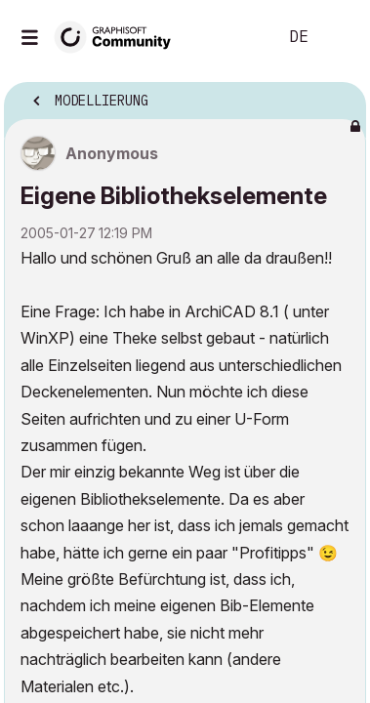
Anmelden (338, 37)
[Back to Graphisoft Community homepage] (119, 35)
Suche (232, 37)
